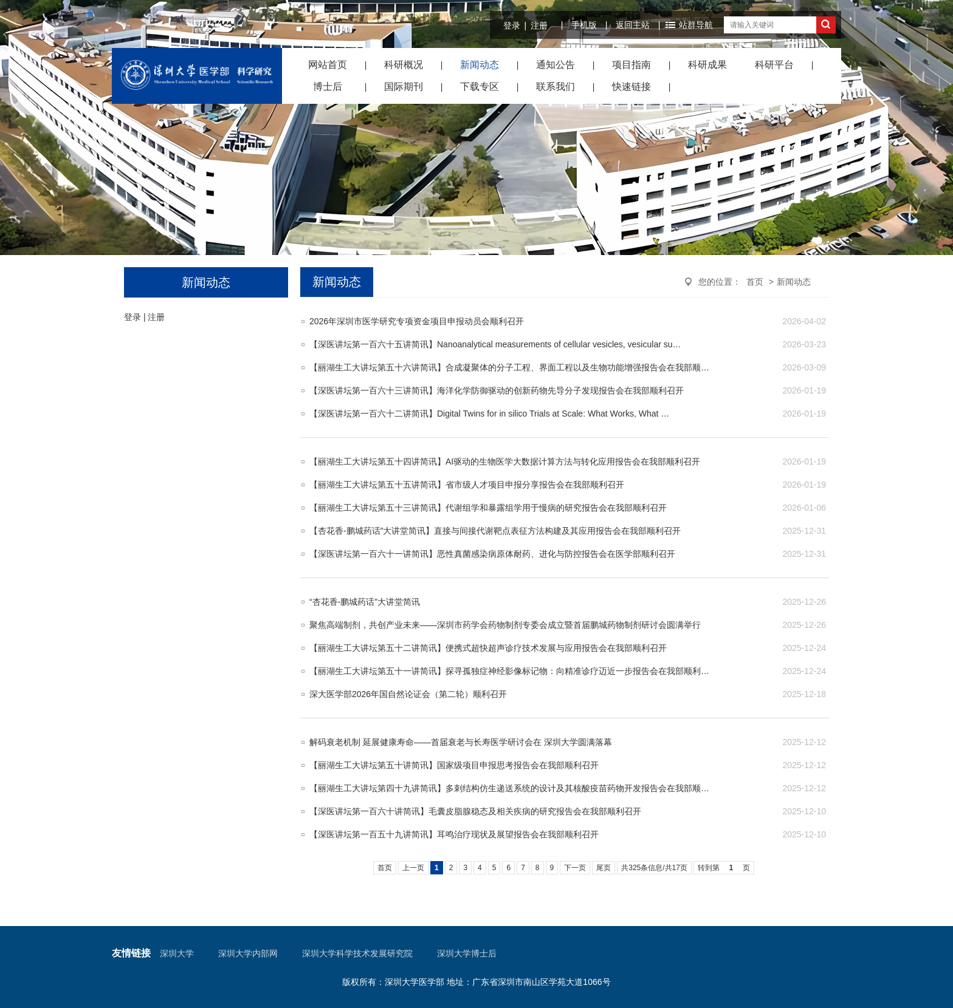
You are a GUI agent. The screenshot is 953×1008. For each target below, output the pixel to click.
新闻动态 (479, 65)
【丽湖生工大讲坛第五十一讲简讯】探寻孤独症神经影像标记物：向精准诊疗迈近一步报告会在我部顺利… (509, 671)
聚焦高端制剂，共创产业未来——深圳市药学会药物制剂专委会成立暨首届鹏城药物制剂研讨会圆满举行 (505, 625)
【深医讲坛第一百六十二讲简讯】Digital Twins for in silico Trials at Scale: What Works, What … (489, 413)
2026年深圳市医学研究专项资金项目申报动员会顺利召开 (416, 321)
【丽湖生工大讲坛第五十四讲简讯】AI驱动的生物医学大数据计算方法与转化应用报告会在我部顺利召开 (504, 461)
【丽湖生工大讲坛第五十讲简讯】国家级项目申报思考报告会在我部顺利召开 (454, 765)
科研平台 (774, 65)
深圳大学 (177, 953)
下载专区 (479, 86)
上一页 (413, 867)
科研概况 (403, 65)
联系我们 (555, 86)
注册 (539, 25)
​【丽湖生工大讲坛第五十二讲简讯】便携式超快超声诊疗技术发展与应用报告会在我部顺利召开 (488, 648)
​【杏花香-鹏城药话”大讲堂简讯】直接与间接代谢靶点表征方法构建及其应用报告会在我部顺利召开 (495, 531)
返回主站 (633, 25)
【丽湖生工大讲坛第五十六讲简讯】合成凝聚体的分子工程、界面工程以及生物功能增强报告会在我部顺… (509, 367)
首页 (754, 282)
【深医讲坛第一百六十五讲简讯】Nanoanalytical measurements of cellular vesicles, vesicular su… (495, 344)
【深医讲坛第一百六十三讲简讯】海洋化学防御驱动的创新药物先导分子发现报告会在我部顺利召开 (496, 390)
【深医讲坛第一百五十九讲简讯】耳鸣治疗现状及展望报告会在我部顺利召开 (454, 834)
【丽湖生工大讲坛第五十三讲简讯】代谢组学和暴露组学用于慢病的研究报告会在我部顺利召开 (488, 508)
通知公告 (555, 65)
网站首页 (327, 65)
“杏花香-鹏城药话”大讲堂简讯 (364, 602)
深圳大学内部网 (248, 953)
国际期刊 (403, 86)
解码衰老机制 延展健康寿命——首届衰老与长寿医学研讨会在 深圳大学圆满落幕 (460, 742)
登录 (511, 25)
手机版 (584, 25)
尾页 (603, 867)
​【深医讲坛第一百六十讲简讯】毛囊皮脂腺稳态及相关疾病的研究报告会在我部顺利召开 (475, 811)
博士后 (327, 86)
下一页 (575, 867)
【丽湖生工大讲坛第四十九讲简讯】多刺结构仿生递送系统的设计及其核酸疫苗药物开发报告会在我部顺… (509, 788)
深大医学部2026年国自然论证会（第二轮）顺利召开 (408, 694)
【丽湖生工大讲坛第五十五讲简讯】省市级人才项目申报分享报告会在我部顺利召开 (466, 484)
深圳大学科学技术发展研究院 (357, 953)
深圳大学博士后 (467, 953)
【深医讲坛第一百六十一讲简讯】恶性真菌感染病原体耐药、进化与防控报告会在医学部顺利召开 (492, 554)
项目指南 (631, 65)
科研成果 (707, 65)
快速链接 (631, 86)
